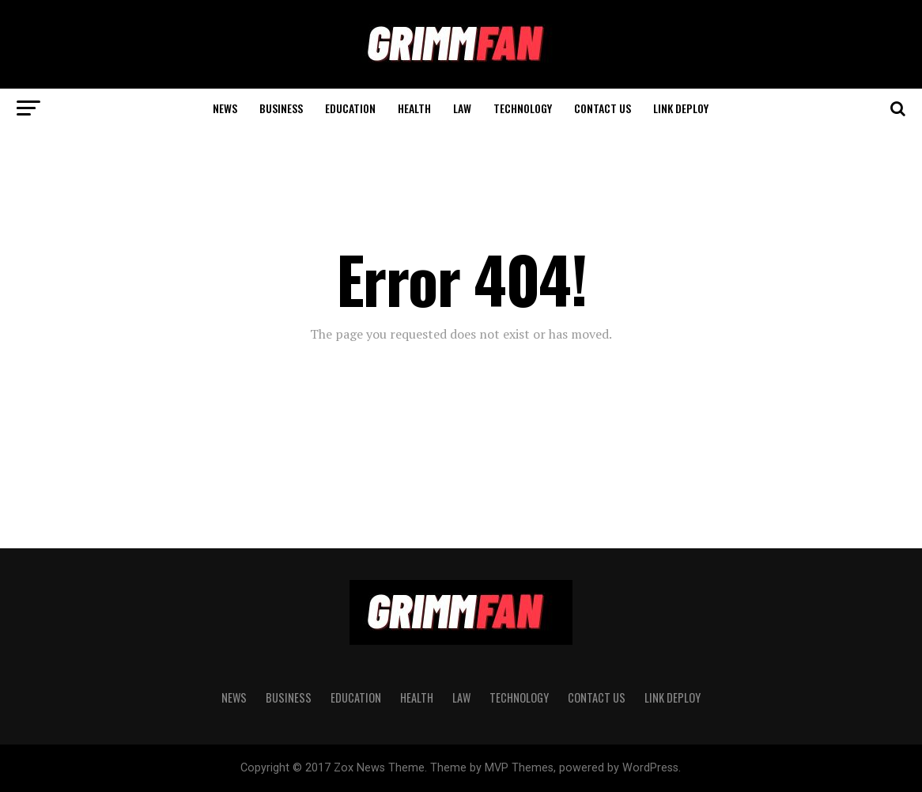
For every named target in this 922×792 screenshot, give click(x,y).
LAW (462, 108)
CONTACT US (602, 108)
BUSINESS (281, 108)
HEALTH (414, 108)
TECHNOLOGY (522, 108)
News (225, 108)
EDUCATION (350, 108)
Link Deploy (681, 108)
